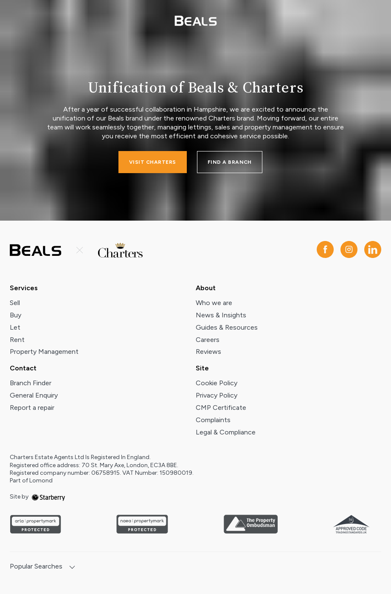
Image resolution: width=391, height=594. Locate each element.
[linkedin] (372, 250)
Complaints (213, 420)
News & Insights (221, 315)
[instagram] (348, 250)
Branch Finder (30, 383)
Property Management (44, 351)
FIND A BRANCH (230, 162)
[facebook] (325, 250)
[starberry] (48, 496)
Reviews (208, 351)
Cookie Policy (216, 383)
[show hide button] (72, 568)
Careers (207, 340)
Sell (15, 303)
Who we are (214, 303)
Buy (15, 315)
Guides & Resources (227, 327)
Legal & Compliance (226, 432)
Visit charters (152, 162)
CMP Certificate (221, 407)
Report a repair (32, 407)
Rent (17, 340)
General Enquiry (34, 395)
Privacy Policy (216, 395)
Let (15, 327)
